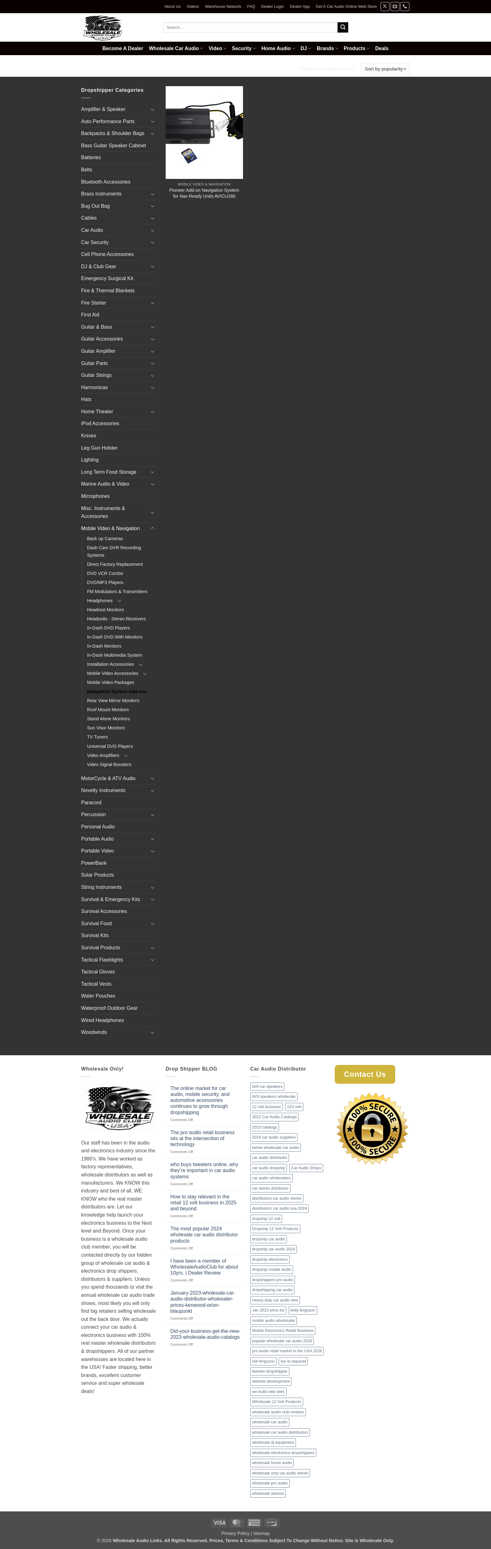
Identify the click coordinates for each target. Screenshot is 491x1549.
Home (88, 68)
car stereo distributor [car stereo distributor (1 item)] (270, 1188)
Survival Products (100, 947)
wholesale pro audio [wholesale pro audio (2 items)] (270, 1483)
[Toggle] (152, 109)
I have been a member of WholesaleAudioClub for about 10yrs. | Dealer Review (204, 1266)
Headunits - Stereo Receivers (116, 618)
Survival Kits (95, 935)
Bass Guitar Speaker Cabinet (113, 145)
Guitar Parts (94, 363)
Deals (382, 48)
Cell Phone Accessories (107, 254)
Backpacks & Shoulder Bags (112, 133)
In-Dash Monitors (104, 646)
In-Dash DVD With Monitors (114, 636)
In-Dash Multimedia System (114, 655)
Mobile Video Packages (110, 682)
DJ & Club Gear (98, 266)
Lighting (90, 459)
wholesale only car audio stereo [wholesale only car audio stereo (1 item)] (280, 1473)
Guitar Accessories (102, 339)
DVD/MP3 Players (105, 582)
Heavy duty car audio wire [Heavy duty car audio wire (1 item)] (275, 1300)
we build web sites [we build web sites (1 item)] (268, 1391)
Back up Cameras (105, 538)
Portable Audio (97, 839)
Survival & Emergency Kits (110, 899)
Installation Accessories (110, 664)
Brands (327, 48)
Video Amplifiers (103, 755)
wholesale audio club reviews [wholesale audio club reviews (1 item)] (278, 1412)
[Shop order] (385, 69)
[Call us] (404, 6)
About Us (172, 6)
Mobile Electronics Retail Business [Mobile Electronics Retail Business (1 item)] (282, 1330)
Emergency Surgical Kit (107, 278)
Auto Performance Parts (108, 121)
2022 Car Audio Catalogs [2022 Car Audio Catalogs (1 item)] (274, 1116)
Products (357, 48)
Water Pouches (98, 996)
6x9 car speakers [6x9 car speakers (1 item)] (267, 1086)
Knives (88, 435)
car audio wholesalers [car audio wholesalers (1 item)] (271, 1178)
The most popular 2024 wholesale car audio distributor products (204, 1234)
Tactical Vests (96, 984)
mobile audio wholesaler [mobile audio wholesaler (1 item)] (273, 1320)
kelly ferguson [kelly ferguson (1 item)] (303, 1310)
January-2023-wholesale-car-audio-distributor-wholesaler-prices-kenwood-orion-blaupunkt (202, 1302)
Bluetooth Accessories (105, 182)
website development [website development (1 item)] (271, 1381)
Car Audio (92, 230)
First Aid (90, 314)
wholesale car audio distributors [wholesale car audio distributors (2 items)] (280, 1432)
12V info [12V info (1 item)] (294, 1106)
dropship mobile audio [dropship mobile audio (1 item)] (271, 1269)
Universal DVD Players (110, 746)
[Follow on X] (385, 6)
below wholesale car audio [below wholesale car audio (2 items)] (275, 1147)
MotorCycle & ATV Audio (108, 778)
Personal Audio (98, 826)
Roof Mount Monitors (108, 709)
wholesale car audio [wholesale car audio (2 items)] (269, 1422)
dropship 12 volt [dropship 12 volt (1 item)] (266, 1218)
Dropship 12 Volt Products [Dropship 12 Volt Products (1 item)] (275, 1228)
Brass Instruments (101, 193)
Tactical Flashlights (102, 959)
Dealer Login (272, 6)
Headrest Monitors (105, 609)
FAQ (251, 6)
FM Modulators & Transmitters (117, 591)
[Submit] (343, 27)
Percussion (93, 814)
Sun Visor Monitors (106, 727)
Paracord (91, 802)
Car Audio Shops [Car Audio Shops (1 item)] (306, 1168)
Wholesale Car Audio (176, 48)
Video (217, 48)
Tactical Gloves (98, 971)
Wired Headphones (102, 1020)
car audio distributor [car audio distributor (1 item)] (269, 1157)
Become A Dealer (122, 48)
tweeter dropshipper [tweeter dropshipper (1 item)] (269, 1371)
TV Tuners (97, 736)
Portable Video (97, 850)
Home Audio (278, 48)
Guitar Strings (96, 375)
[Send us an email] (395, 6)
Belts (86, 169)
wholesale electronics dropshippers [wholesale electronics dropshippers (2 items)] (283, 1452)
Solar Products (97, 875)
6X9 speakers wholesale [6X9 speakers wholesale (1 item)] (274, 1096)
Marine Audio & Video (105, 484)
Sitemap (261, 1533)
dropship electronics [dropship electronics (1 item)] (270, 1259)
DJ (306, 48)
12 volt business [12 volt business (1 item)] (266, 1106)
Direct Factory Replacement (115, 564)
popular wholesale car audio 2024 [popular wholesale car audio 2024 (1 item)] (282, 1340)
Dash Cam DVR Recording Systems (114, 551)
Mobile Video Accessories (112, 673)
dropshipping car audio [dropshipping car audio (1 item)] (272, 1289)
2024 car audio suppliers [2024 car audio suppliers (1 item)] (274, 1137)
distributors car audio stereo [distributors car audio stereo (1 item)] (277, 1198)
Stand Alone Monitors (108, 718)
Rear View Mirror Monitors (113, 700)
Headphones (100, 600)
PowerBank (94, 863)
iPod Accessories (100, 423)
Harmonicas (94, 387)
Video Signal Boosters (109, 764)
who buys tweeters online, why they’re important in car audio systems (204, 1170)
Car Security (95, 242)
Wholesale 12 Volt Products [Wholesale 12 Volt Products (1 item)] (276, 1401)
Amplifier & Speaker (103, 109)
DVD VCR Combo (105, 573)
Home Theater (97, 411)
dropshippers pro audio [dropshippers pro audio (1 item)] (272, 1279)
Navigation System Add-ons (117, 691)
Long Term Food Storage (109, 472)
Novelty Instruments (103, 790)
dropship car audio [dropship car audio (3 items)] (268, 1239)
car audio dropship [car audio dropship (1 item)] (268, 1168)
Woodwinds (94, 1032)
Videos (193, 6)
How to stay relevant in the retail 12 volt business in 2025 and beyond (203, 1202)
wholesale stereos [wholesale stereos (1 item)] (268, 1493)
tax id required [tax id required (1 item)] (293, 1361)
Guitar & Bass (96, 327)
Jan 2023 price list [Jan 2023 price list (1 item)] (268, 1310)
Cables (89, 218)
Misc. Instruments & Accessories (103, 512)
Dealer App (300, 6)
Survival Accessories (104, 911)
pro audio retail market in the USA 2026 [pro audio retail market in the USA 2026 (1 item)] (287, 1350)
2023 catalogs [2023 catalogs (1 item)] (264, 1127)
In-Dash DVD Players (108, 627)
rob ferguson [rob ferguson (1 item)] (263, 1361)
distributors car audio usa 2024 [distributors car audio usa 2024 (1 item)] (279, 1208)
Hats (86, 399)
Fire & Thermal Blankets (108, 290)
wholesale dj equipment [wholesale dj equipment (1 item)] (273, 1442)
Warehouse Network (223, 6)
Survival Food (96, 923)
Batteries (91, 157)
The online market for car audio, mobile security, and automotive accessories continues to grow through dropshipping (200, 1100)
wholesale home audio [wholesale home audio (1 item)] (272, 1462)
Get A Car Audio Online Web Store (346, 6)
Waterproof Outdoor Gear (109, 1008)
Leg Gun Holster (99, 448)
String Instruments (101, 887)
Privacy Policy (235, 1533)
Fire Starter (93, 302)
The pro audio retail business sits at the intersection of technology (202, 1138)
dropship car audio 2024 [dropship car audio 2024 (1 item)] (273, 1249)
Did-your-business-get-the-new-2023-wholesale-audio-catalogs (205, 1334)
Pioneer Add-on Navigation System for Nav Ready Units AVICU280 (204, 193)
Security (244, 48)
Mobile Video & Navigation (138, 68)
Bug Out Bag (95, 206)
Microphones (95, 496)
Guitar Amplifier (98, 351)
